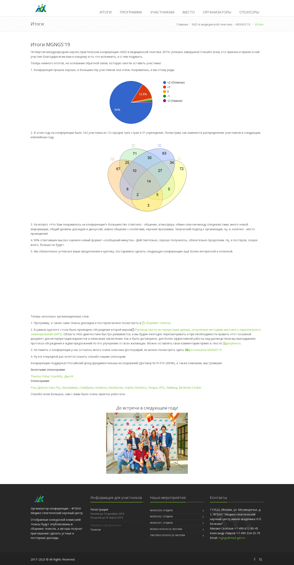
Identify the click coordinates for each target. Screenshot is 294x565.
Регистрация (99, 509)
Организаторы (217, 12)
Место (189, 12)
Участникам (162, 12)
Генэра (152, 387)
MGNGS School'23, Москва (166, 529)
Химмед (171, 387)
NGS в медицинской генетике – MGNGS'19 (221, 24)
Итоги (106, 12)
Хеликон (101, 387)
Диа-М (68, 376)
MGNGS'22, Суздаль (161, 516)
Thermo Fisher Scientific (46, 376)
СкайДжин (86, 387)
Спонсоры (249, 12)
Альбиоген (115, 387)
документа (232, 343)
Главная (182, 24)
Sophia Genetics (135, 387)
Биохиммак (70, 387)
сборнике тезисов (156, 323)
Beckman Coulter (190, 387)
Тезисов (95, 529)
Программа (131, 12)
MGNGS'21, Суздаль (161, 522)
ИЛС (162, 387)
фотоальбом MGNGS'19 (203, 350)
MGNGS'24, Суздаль (161, 510)
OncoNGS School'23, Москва (167, 535)
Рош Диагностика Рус (46, 387)
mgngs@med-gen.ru (231, 538)
